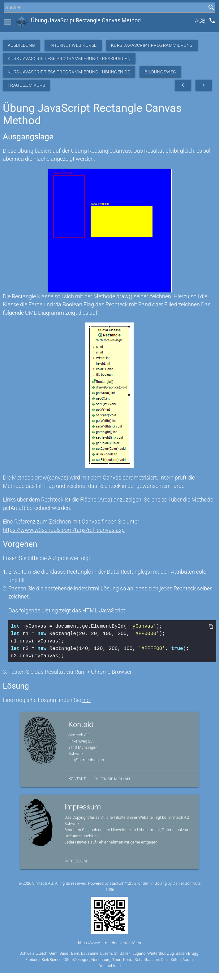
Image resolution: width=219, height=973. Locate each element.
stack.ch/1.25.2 (123, 883)
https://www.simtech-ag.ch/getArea (109, 942)
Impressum (75, 861)
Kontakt (77, 778)
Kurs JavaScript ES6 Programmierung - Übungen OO (69, 71)
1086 (109, 889)
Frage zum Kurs (26, 85)
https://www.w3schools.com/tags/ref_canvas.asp (64, 530)
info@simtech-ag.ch (86, 759)
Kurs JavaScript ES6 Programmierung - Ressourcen (69, 58)
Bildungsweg (160, 71)
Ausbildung (21, 45)
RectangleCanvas (109, 151)
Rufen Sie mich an (112, 779)
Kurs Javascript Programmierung (152, 45)
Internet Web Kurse (73, 45)
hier (86, 700)
